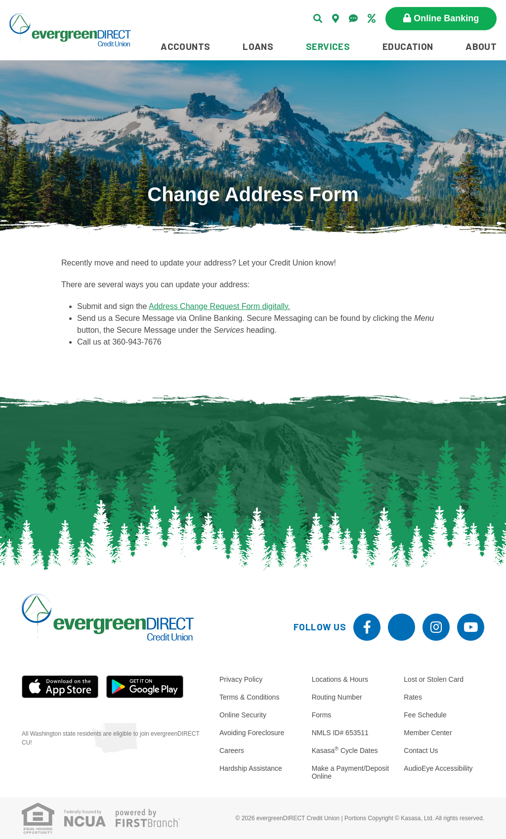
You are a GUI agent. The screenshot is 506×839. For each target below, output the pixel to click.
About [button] (481, 46)
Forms (322, 715)
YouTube (470, 627)
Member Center (428, 733)
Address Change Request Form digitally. (219, 306)
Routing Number (337, 697)
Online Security (242, 715)
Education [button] (407, 46)
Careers (231, 750)
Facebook (366, 627)
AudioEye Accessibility (438, 768)
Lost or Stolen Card (434, 679)
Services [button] (328, 46)
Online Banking (446, 18)
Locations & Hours (340, 679)
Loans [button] (258, 46)
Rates (413, 697)
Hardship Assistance (250, 768)
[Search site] (317, 18)
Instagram (436, 627)
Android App (144, 686)
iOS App (60, 686)
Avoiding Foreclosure (251, 733)
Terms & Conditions (249, 697)
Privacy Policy (240, 679)
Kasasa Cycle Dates (345, 750)
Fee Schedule (425, 715)
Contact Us (421, 750)
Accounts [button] (185, 46)
